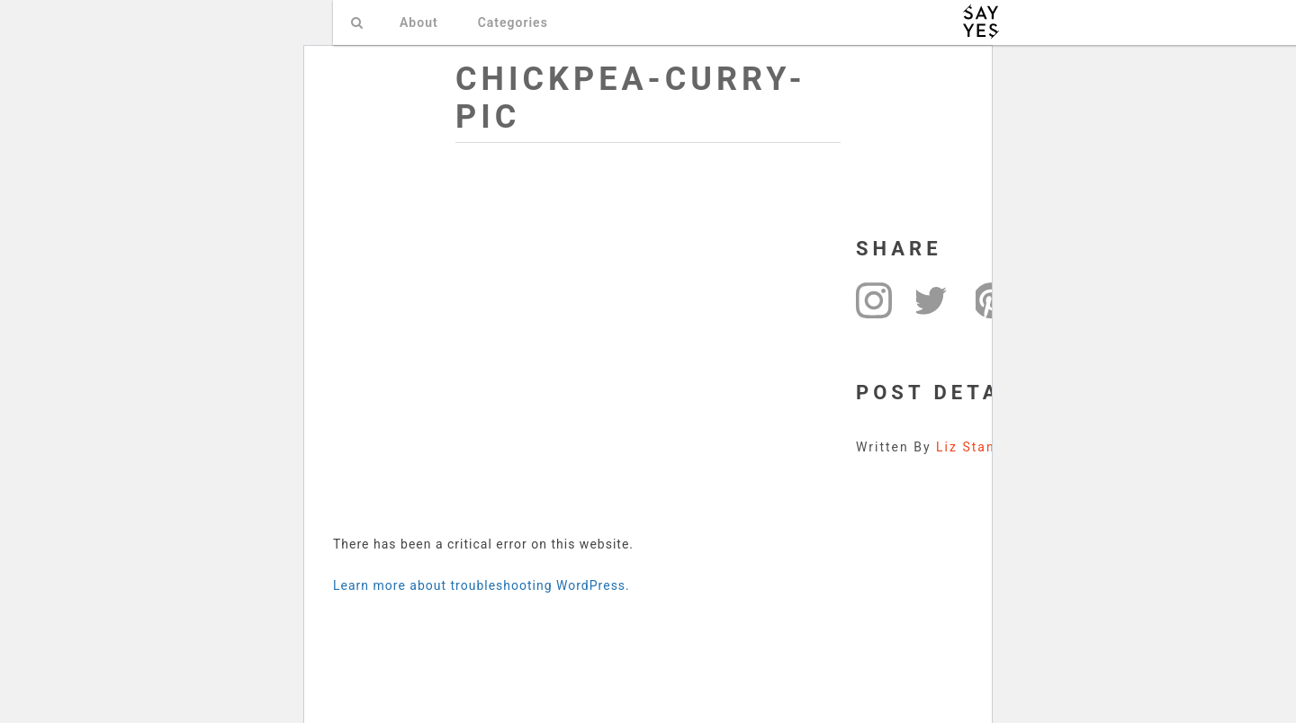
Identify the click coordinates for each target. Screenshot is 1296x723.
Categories (513, 22)
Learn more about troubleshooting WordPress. (481, 585)
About (419, 22)
